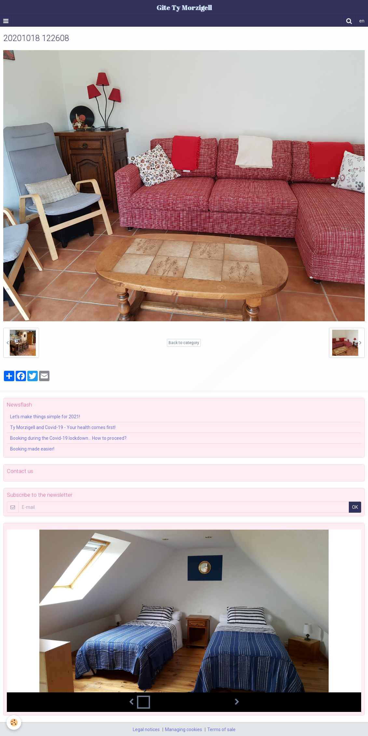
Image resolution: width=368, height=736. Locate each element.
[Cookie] (14, 722)
